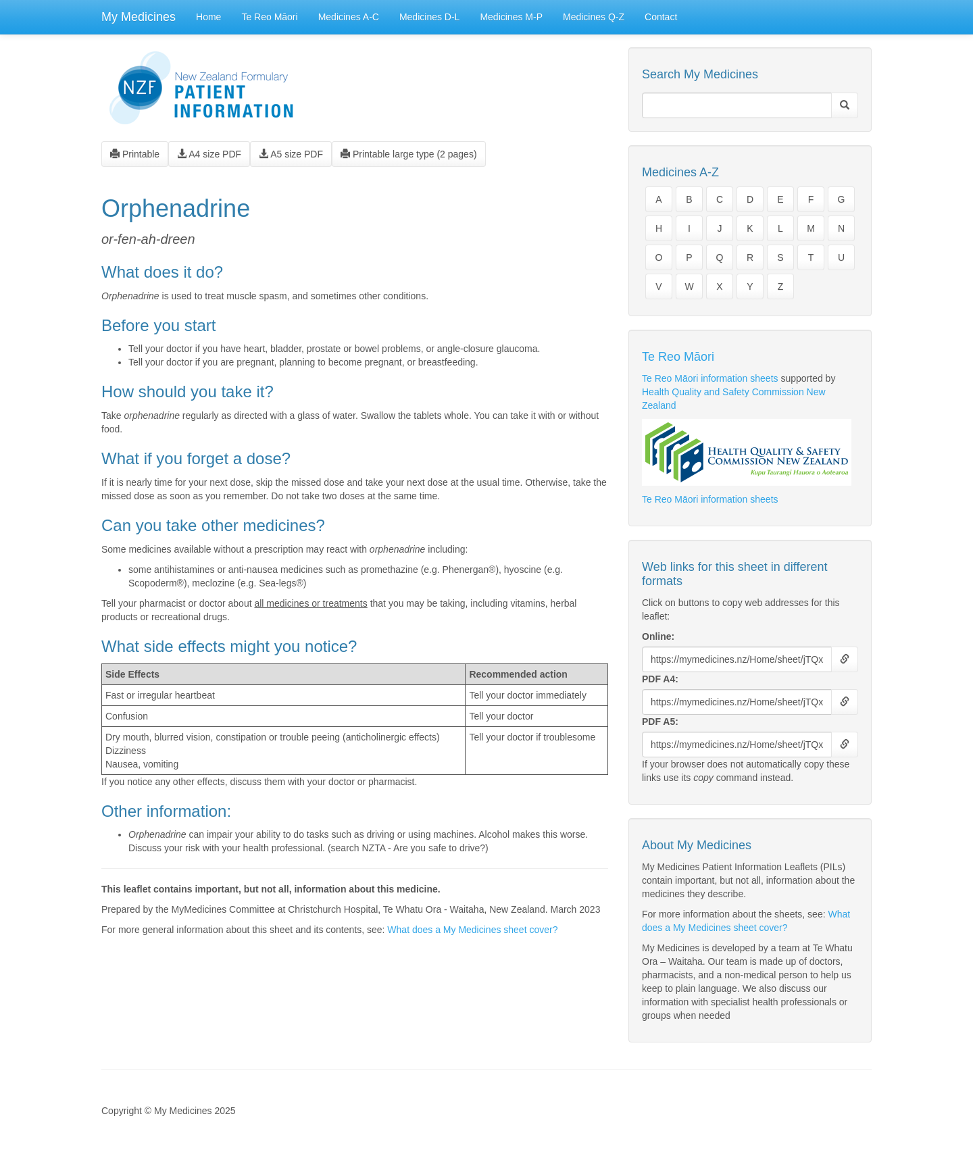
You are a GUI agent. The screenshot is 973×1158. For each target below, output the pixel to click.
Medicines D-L (429, 16)
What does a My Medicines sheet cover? (472, 929)
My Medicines (138, 17)
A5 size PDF (291, 154)
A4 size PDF (209, 154)
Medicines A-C (348, 16)
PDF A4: (660, 679)
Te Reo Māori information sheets (710, 378)
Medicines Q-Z (593, 16)
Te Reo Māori (269, 16)
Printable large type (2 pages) (409, 154)
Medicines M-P (511, 16)
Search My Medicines (700, 74)
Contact (661, 16)
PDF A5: (660, 721)
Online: (658, 636)
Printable (134, 154)
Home (208, 16)
